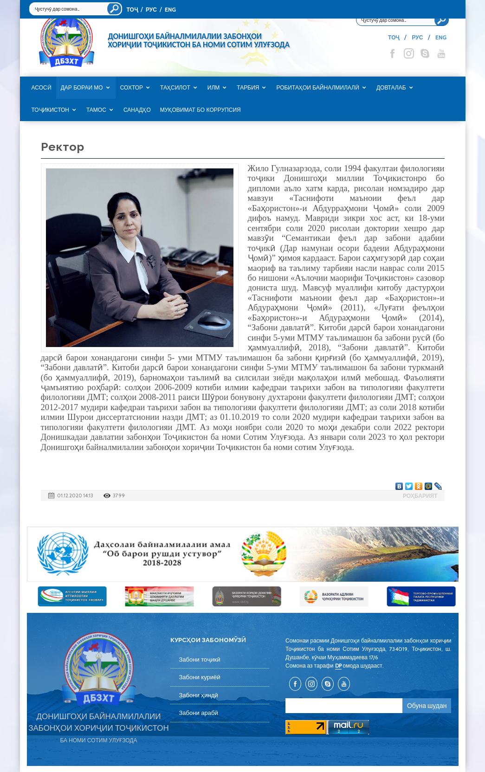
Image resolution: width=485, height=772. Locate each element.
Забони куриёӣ (199, 677)
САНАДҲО (137, 110)
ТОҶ (132, 9)
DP (338, 665)
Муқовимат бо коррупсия (200, 110)
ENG (170, 9)
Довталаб (391, 87)
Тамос (96, 110)
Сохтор (131, 87)
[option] (243, 554)
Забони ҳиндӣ (198, 695)
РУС (151, 9)
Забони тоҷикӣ (199, 659)
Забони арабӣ (198, 712)
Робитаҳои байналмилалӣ (317, 87)
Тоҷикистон (50, 110)
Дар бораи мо (82, 87)
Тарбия (248, 87)
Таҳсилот (175, 87)
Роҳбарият (420, 495)
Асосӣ (42, 87)
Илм (213, 87)
